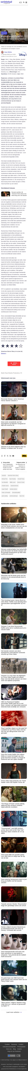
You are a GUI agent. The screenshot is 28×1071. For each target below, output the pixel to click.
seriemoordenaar (14, 495)
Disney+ (3, 353)
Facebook (11, 1055)
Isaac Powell (5, 489)
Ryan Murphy (12, 478)
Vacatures (14, 1044)
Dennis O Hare (20, 482)
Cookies (7, 1044)
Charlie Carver (5, 485)
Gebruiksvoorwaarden (9, 1046)
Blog (14, 1049)
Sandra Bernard (14, 485)
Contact (21, 1044)
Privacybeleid (21, 1046)
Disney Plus (4, 478)
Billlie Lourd (12, 482)
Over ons (9, 1049)
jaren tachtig (5, 495)
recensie (4, 475)
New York (22, 495)
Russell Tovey (21, 478)
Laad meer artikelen (14, 1012)
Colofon (19, 1049)
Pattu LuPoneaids (6, 492)
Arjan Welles (8, 52)
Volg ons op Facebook (14, 1051)
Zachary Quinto (13, 489)
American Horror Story (13, 475)
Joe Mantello (5, 482)
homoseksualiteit (16, 492)
